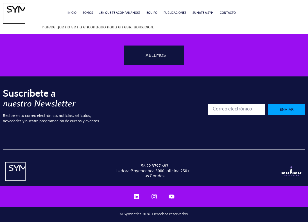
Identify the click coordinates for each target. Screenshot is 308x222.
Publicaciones (175, 13)
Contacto (228, 13)
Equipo (151, 13)
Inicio (71, 13)
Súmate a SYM (203, 13)
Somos (88, 13)
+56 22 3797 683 (153, 166)
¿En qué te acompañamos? (119, 13)
